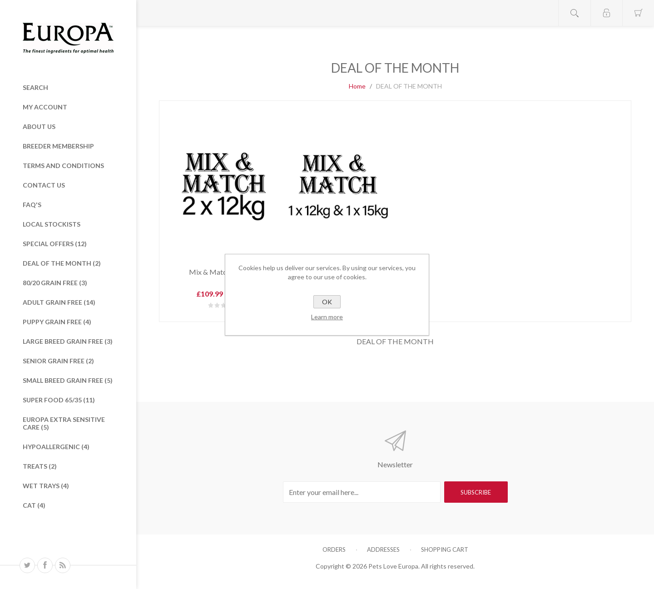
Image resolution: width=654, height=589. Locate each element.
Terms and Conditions (63, 165)
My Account (45, 107)
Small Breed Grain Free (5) (68, 380)
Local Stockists (51, 224)
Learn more (327, 317)
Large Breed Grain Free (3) (68, 341)
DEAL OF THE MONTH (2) (62, 263)
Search (35, 87)
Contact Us (44, 185)
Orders (334, 549)
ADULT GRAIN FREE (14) (59, 302)
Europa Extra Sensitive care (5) (64, 423)
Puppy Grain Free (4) (57, 322)
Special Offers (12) (55, 243)
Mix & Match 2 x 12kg (223, 271)
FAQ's (32, 204)
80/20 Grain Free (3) (55, 283)
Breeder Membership (58, 146)
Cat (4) (34, 505)
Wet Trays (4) (46, 486)
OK (327, 302)
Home (357, 86)
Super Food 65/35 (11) (59, 400)
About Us (39, 126)
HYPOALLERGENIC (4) (56, 446)
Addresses (383, 549)
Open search (574, 13)
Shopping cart (444, 549)
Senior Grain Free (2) (58, 361)
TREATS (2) (40, 466)
